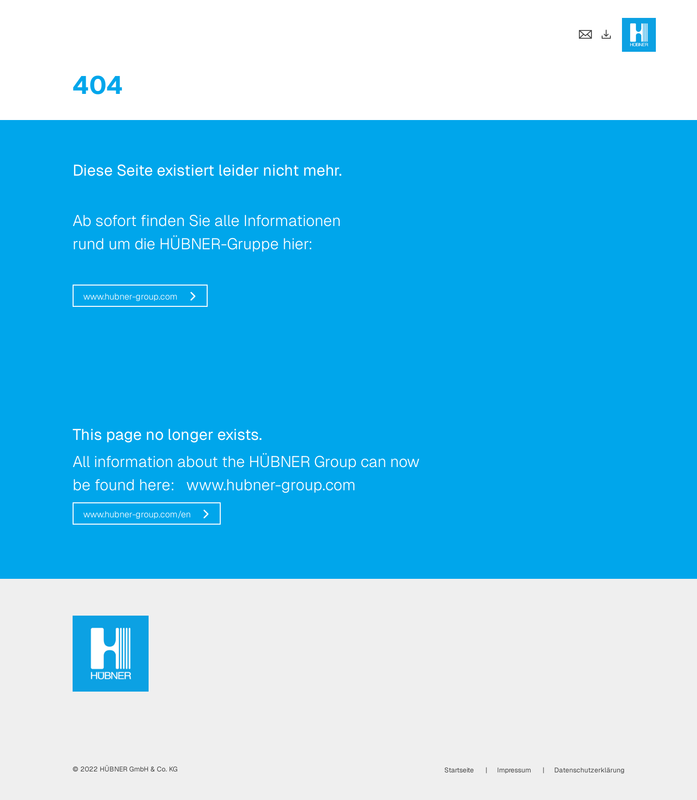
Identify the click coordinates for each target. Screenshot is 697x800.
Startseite (459, 770)
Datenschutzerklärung (589, 770)
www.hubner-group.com (130, 296)
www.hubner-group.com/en (137, 514)
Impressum (514, 770)
